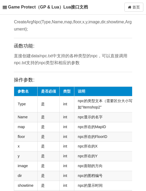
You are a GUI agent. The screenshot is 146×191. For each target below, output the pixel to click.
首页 (134, 7)
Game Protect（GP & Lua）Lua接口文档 (48, 7)
